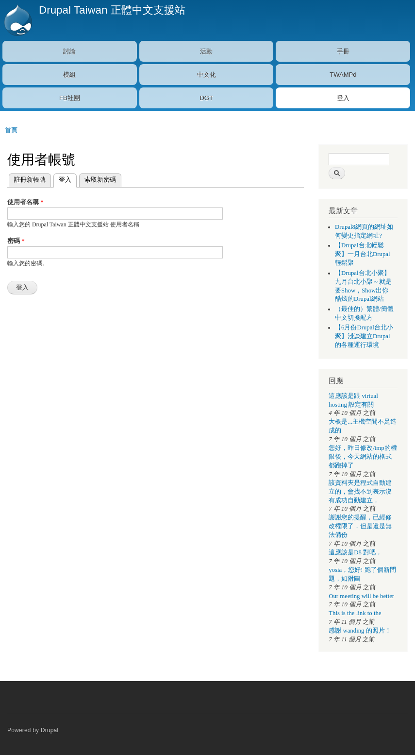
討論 (69, 51)
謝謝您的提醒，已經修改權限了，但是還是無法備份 (360, 526)
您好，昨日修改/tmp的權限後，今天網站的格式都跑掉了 (363, 457)
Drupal (50, 730)
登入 (343, 98)
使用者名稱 (25, 202)
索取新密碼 (100, 179)
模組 (69, 74)
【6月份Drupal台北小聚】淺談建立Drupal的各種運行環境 (364, 336)
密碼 (16, 240)
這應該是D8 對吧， (355, 552)
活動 (206, 51)
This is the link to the (355, 613)
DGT (206, 98)
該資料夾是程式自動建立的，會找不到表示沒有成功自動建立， (360, 492)
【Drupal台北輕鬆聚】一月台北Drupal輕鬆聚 (362, 254)
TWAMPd (343, 74)
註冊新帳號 (30, 179)
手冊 (343, 51)
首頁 (11, 130)
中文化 (206, 74)
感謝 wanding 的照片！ (360, 630)
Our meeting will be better (361, 596)
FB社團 (69, 98)
